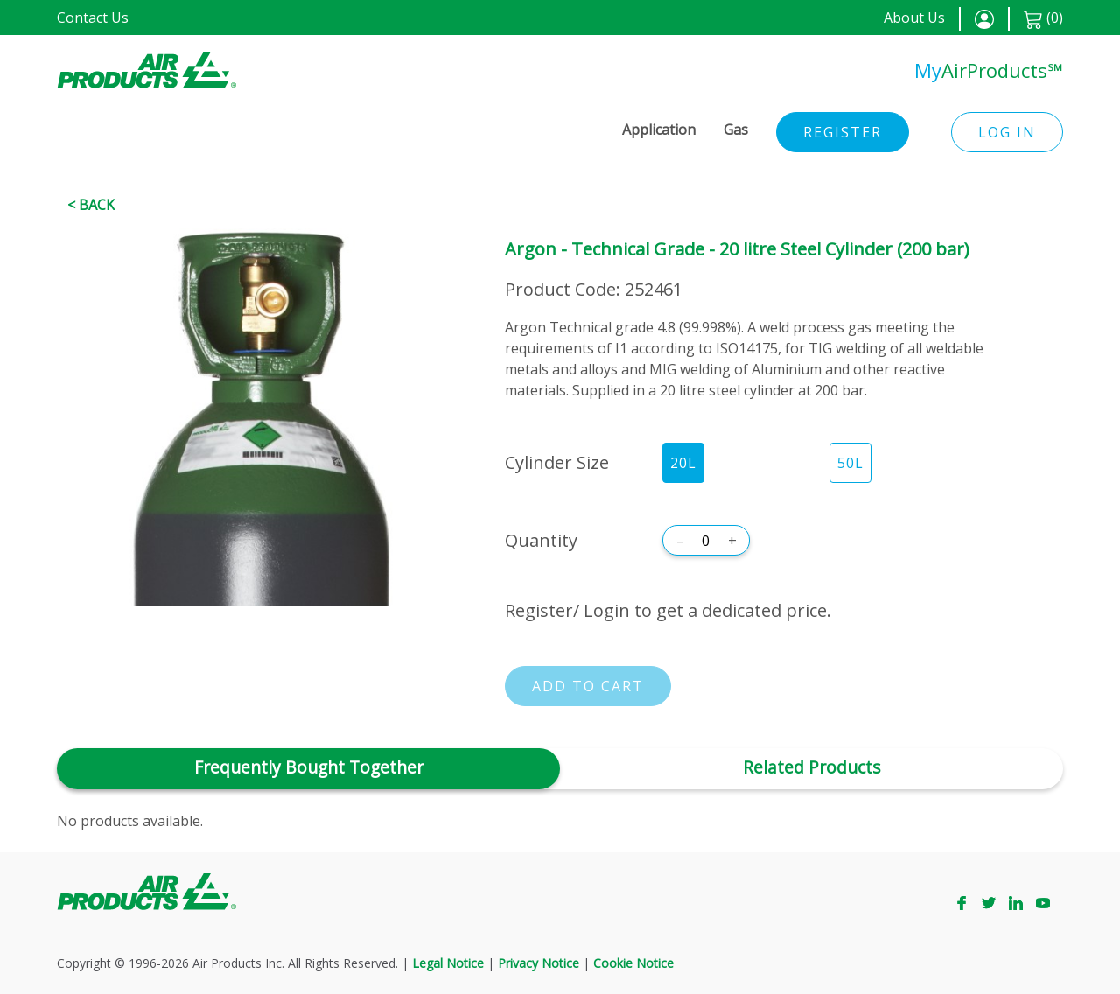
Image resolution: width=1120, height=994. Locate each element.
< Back (91, 204)
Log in (1007, 132)
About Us (914, 17)
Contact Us (93, 17)
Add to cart (588, 686)
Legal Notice (448, 963)
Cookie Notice (633, 963)
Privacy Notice (538, 963)
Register (842, 132)
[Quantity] (706, 540)
